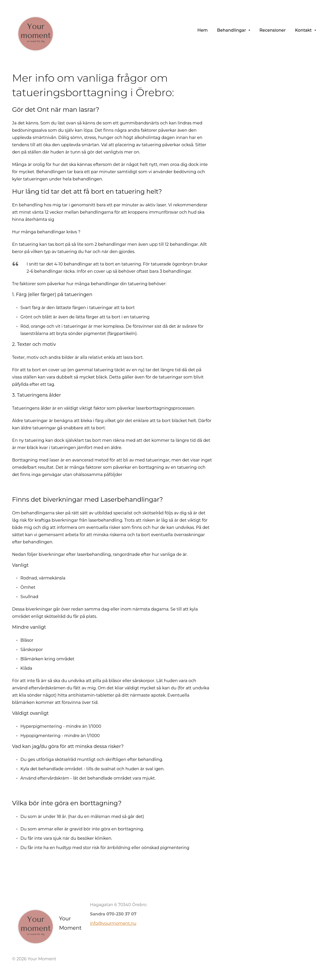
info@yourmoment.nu (113, 923)
